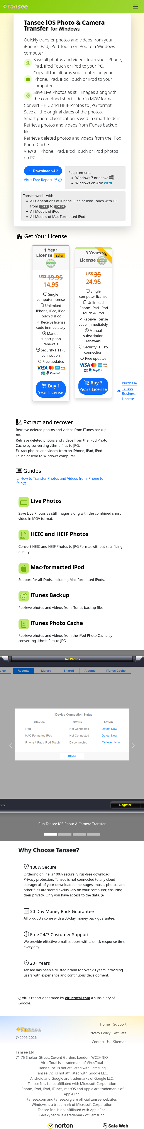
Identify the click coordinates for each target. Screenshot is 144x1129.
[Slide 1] (50, 834)
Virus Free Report (43, 179)
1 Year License (50, 389)
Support (119, 1024)
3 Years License (93, 386)
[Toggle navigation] (135, 6)
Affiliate (120, 1033)
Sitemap (120, 1041)
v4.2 (43, 170)
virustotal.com (77, 997)
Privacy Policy (99, 1033)
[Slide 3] (79, 834)
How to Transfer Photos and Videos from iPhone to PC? (59, 481)
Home (105, 1024)
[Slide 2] (64, 834)
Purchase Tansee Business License (127, 391)
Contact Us (101, 1041)
